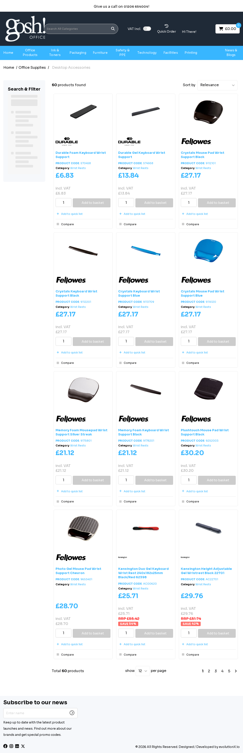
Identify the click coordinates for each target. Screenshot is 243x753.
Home (8, 53)
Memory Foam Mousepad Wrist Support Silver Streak (81, 432)
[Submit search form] (113, 29)
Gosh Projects (210, 52)
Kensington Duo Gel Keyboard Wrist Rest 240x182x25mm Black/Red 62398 (143, 573)
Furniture (100, 53)
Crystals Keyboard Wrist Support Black (76, 293)
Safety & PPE (122, 52)
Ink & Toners (55, 52)
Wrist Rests (78, 168)
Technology (147, 53)
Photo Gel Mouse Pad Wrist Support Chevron (78, 571)
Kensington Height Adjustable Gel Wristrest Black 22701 (206, 571)
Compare (65, 224)
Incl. (134, 29)
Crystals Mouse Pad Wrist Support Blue (202, 293)
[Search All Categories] (81, 29)
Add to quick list (69, 214)
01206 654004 (136, 7)
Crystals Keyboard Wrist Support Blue (139, 293)
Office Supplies (32, 67)
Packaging (77, 53)
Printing (191, 53)
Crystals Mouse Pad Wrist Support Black (202, 155)
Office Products (30, 52)
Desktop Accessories (71, 67)
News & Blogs (231, 52)
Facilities (170, 53)
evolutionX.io (229, 747)
